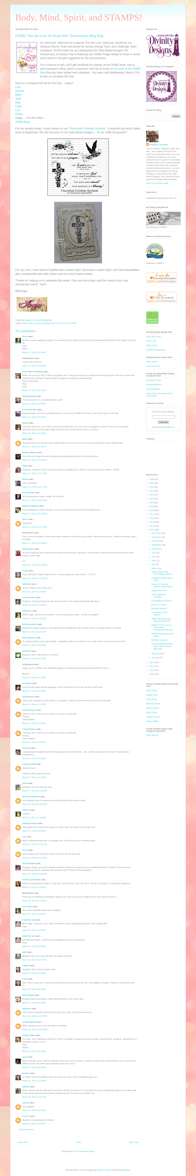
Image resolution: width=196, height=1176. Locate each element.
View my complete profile (157, 183)
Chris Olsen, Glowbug (32, 371)
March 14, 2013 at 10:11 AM (34, 473)
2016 (151, 518)
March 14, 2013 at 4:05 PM (34, 645)
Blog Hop (50, 323)
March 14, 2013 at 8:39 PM (34, 758)
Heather (26, 1073)
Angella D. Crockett (158, 144)
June (154, 556)
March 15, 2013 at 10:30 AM (34, 874)
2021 (151, 499)
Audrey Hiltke (28, 1035)
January (155, 657)
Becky (25, 479)
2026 (151, 479)
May (154, 560)
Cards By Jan (28, 920)
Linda (25, 979)
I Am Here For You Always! (159, 613)
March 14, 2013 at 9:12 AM (34, 390)
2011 (151, 666)
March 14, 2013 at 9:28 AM (34, 433)
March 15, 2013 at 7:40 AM (34, 817)
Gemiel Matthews (154, 384)
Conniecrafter (28, 597)
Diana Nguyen (29, 637)
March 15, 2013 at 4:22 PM (34, 914)
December (157, 533)
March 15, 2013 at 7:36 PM (34, 973)
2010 (151, 670)
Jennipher (27, 683)
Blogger (126, 1170)
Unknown (26, 584)
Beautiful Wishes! (158, 608)
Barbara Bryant (29, 452)
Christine (26, 651)
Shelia (25, 423)
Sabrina (26, 1086)
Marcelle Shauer (153, 703)
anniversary (40, 323)
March (155, 568)
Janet (24, 1057)
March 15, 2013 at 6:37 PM (34, 960)
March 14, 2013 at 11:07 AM (34, 527)
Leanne (25, 1103)
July (154, 552)
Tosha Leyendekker (31, 879)
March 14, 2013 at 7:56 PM (34, 723)
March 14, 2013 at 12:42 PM (34, 578)
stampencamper (30, 823)
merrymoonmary (104, 1170)
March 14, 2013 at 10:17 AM (34, 487)
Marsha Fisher (152, 708)
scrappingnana (29, 1022)
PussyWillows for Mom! (161, 601)
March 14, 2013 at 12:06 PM (34, 543)
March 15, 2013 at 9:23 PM (34, 1003)
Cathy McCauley (153, 336)
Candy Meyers (29, 710)
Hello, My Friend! (158, 604)
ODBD (74, 323)
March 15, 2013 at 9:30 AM (34, 831)
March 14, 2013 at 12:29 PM (34, 565)
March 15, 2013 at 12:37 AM (34, 804)
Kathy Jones (151, 345)
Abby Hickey (151, 690)
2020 (151, 502)
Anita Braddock (29, 624)
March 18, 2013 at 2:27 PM (34, 1097)
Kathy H (26, 810)
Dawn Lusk (151, 341)
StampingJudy (29, 396)
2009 (151, 674)
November (157, 537)
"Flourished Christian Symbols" (87, 128)
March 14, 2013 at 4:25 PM (34, 677)
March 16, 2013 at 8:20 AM (34, 1051)
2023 (151, 491)
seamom (26, 748)
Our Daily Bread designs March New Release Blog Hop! (162, 646)
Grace (25, 336)
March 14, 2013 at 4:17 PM (34, 658)
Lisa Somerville (29, 409)
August (155, 549)
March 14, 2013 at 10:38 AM (34, 513)
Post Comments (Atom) (84, 1151)
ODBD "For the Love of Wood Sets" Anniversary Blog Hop (162, 627)
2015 (151, 522)
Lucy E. (25, 1116)
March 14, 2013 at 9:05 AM (34, 366)
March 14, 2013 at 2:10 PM (34, 605)
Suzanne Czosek (153, 380)
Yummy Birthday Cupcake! (158, 595)
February (156, 653)
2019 (151, 506)
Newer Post (23, 1142)
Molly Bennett (152, 735)
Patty (24, 466)
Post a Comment (26, 1129)
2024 (151, 487)
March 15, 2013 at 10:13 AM (34, 858)
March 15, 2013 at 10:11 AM (34, 844)
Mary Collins (151, 712)
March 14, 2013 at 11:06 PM (34, 791)
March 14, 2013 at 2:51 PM (34, 632)
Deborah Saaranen (31, 796)
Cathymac (27, 611)
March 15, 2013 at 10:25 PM (34, 1029)
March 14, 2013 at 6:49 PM (34, 691)
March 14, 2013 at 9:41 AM (34, 446)
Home (78, 1142)
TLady (25, 570)
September (157, 545)
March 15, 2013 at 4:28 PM (34, 930)
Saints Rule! (28, 549)
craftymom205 (29, 764)
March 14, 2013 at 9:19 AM (34, 404)
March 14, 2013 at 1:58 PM (34, 592)
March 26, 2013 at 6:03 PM (34, 1124)
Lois (24, 837)
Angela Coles (152, 695)
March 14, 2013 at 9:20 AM (34, 417)
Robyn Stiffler (152, 721)
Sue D (25, 519)
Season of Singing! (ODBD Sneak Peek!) (161, 585)
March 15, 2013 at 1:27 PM (34, 900)
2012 (151, 662)
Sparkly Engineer (30, 506)
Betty (24, 439)
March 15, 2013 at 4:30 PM (34, 946)
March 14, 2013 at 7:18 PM (34, 704)
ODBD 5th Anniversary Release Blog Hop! (161, 620)
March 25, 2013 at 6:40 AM (34, 1110)
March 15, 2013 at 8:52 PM (34, 989)
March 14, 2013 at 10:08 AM (34, 460)
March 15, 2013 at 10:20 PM (34, 1016)
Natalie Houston (153, 717)
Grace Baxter (28, 492)
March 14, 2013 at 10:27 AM (34, 500)
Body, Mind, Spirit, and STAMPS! (78, 17)
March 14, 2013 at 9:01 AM (34, 352)
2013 (151, 530)
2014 (151, 526)
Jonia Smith (151, 699)
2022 (151, 495)
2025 (151, 483)
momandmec (28, 697)
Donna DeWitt (28, 863)
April (24, 952)
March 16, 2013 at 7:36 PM (34, 1081)
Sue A (25, 850)
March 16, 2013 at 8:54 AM (34, 1067)
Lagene (25, 965)
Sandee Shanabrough (156, 350)
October (155, 541)
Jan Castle (27, 906)
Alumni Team (28, 323)
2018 (151, 510)
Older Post (134, 1142)
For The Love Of (62, 323)
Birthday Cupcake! (159, 640)
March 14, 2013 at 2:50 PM (34, 618)
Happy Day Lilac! (158, 590)
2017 (151, 514)
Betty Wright (28, 995)
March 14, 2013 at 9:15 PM (34, 777)
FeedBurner (169, 427)
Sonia (25, 783)
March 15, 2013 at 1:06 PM (34, 887)
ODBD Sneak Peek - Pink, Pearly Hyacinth (161, 573)
